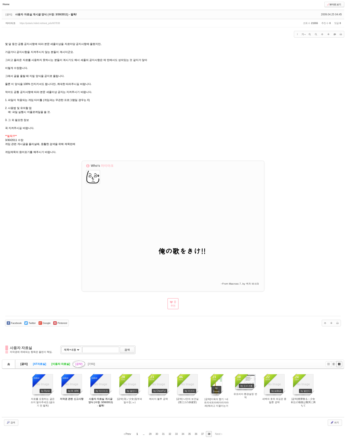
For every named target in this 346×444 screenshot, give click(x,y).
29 (150, 434)
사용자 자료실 (21, 348)
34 (182, 434)
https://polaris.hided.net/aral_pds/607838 (40, 23)
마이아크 (10, 23)
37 (202, 434)
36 (196, 434)
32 (170, 434)
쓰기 (334, 422)
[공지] (24, 364)
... (143, 434)
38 (209, 434)
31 (163, 434)
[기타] (91, 364)
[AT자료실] (39, 364)
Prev (127, 434)
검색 (127, 349)
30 (156, 434)
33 (176, 434)
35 (189, 434)
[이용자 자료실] (60, 364)
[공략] (78, 364)
